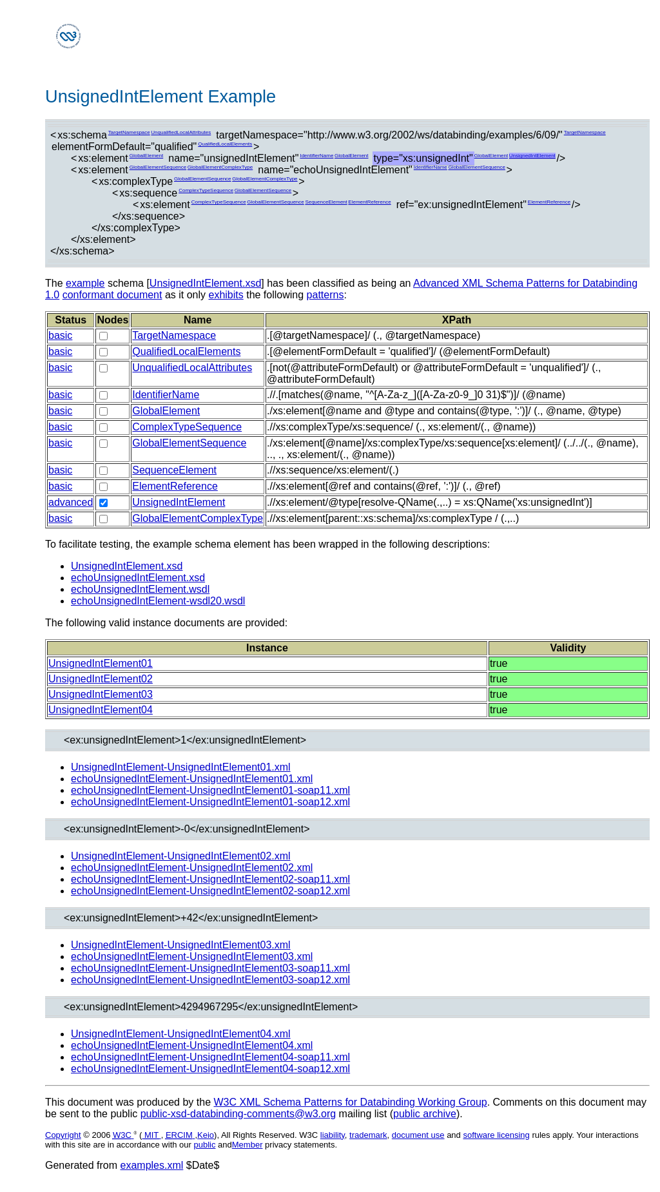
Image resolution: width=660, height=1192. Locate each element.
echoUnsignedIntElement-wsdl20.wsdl (158, 600)
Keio (205, 1135)
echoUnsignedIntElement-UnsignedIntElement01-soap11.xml (210, 790)
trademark (368, 1135)
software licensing (496, 1135)
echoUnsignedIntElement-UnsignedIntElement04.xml (192, 1045)
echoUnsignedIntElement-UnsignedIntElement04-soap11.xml (210, 1057)
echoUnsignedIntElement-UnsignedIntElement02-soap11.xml (210, 879)
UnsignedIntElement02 (100, 678)
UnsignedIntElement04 (100, 709)
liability (332, 1135)
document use (418, 1135)
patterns (325, 294)
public (205, 1144)
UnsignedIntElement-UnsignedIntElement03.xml (181, 944)
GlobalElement (146, 156)
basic (60, 335)
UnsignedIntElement (532, 156)
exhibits (225, 294)
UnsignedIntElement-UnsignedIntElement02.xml (181, 856)
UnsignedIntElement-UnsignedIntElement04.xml (181, 1033)
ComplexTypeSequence (206, 190)
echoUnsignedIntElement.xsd (138, 577)
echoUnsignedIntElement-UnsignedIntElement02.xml (192, 867)
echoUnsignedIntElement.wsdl (140, 589)
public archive (424, 1113)
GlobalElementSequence (158, 167)
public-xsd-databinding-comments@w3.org (238, 1113)
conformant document (112, 294)
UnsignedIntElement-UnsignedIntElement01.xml (181, 767)
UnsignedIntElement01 (100, 663)
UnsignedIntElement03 (100, 694)
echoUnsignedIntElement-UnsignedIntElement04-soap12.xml (210, 1068)
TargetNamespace (129, 132)
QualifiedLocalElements (225, 144)
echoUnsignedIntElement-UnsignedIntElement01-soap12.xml (210, 801)
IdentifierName (316, 156)
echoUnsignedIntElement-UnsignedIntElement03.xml (192, 956)
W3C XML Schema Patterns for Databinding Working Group (350, 1102)
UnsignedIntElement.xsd (205, 283)
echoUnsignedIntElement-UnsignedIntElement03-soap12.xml (210, 979)
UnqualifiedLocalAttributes (181, 132)
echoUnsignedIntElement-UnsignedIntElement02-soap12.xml (210, 890)
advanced (70, 502)
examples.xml (152, 1165)
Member (247, 1144)
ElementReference (369, 202)
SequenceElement (326, 202)
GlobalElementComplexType (220, 167)
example (85, 283)
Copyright (63, 1135)
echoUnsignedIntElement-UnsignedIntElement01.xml (192, 778)
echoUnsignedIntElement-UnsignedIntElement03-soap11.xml (210, 968)
